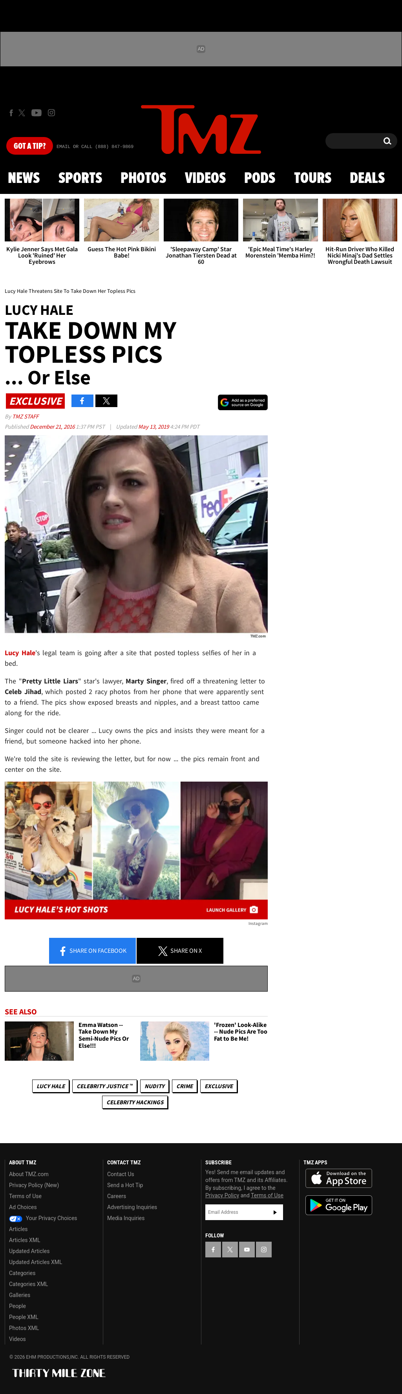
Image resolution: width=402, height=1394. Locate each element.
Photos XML (24, 1328)
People (17, 1306)
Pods (259, 178)
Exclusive (219, 1086)
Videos (205, 178)
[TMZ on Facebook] (11, 113)
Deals (367, 178)
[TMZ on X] (23, 113)
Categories (22, 1273)
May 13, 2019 (154, 426)
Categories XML (28, 1284)
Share (92, 951)
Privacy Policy (222, 1195)
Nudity (154, 1086)
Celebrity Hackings (134, 1102)
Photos (143, 178)
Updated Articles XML (35, 1262)
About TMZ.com (29, 1174)
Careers (116, 1196)
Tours (312, 178)
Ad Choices (23, 1207)
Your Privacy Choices (43, 1218)
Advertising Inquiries (132, 1207)
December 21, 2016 (53, 426)
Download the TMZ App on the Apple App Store (338, 1178)
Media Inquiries (125, 1218)
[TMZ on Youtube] (36, 112)
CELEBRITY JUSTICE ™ (105, 1086)
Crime (184, 1086)
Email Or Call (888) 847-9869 (95, 147)
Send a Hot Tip (125, 1185)
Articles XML (24, 1240)
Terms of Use (25, 1196)
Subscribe (275, 1212)
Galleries (19, 1295)
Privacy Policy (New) (34, 1185)
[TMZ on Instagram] (51, 112)
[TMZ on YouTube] (247, 1249)
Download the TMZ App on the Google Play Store (338, 1205)
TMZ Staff (25, 416)
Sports (80, 178)
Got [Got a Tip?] (30, 146)
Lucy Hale (51, 1086)
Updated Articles (29, 1251)
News (24, 178)
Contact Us (120, 1174)
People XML (23, 1317)
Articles (18, 1229)
